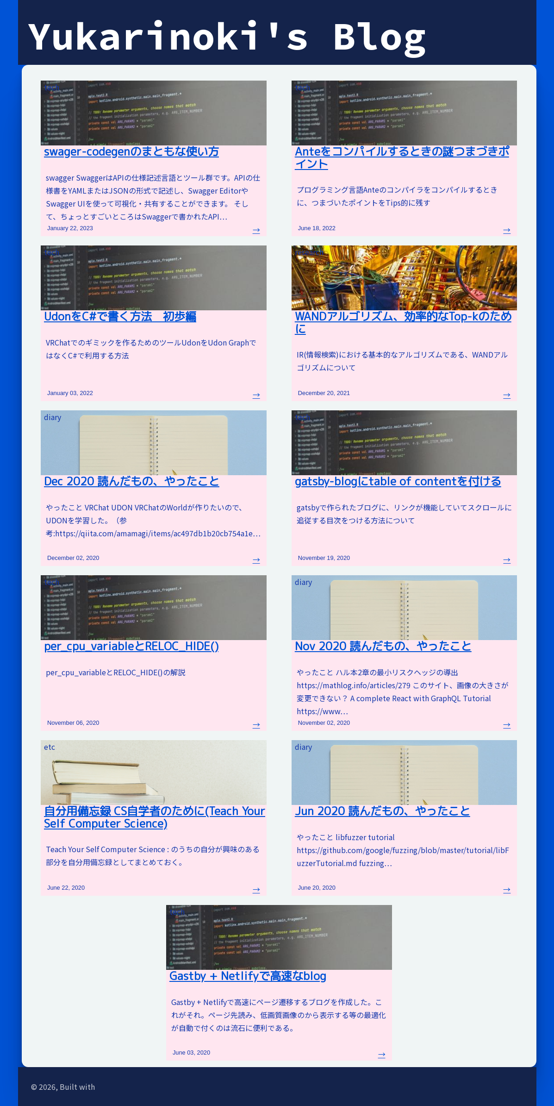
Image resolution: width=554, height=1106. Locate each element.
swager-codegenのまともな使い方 (131, 151)
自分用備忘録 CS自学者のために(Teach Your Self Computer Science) (154, 817)
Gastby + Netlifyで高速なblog (247, 976)
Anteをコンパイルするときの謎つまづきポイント (402, 158)
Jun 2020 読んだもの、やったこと (382, 811)
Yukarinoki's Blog (227, 35)
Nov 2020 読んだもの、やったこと (383, 646)
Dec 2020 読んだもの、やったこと (131, 481)
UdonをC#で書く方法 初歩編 (120, 316)
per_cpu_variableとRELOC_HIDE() (131, 646)
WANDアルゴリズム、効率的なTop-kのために (403, 322)
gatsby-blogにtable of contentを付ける (398, 481)
